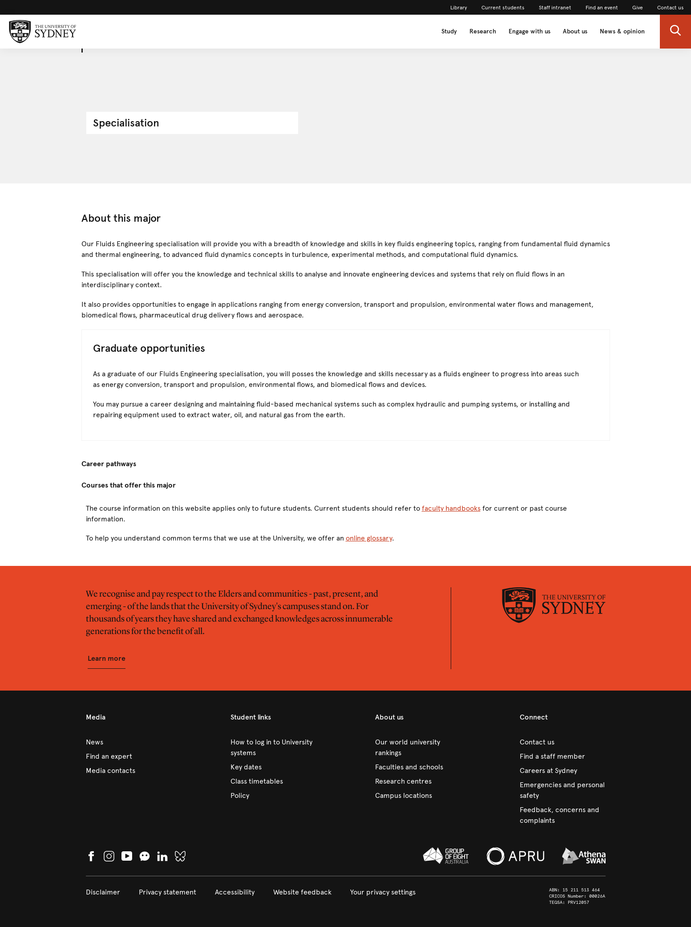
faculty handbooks (451, 508)
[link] (458, 7)
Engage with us (529, 31)
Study (449, 31)
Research (482, 31)
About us (575, 31)
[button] (675, 32)
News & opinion (622, 31)
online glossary (369, 538)
